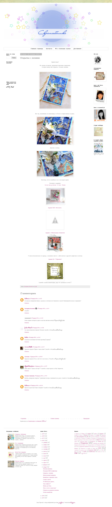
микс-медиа (86, 440)
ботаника (76, 435)
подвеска (93, 446)
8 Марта (83, 434)
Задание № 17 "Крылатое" (55, 259)
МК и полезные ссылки (62, 48)
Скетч (94, 448)
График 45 (92, 435)
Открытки (98, 445)
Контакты (49, 48)
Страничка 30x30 (92, 450)
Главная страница (37, 48)
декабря (45, 442)
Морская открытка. (19, 461)
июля (44, 454)
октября (45, 447)
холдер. (79, 452)
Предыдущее (86, 418)
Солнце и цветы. (47, 479)
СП (99, 448)
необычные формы (83, 441)
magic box (83, 453)
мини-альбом (92, 440)
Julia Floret (28, 328)
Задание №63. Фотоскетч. (55, 208)
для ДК (92, 437)
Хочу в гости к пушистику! (49, 488)
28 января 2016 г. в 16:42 (37, 318)
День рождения (80, 437)
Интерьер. (97, 437)
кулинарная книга (100, 438)
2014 (43, 498)
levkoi (26, 337)
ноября (45, 445)
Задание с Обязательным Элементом (55, 233)
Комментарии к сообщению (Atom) (37, 421)
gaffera (61, 502)
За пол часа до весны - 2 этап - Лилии (55, 185)
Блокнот (101, 434)
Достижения (77, 48)
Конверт (83, 438)
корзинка (94, 438)
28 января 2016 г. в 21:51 (34, 337)
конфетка (88, 438)
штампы (99, 452)
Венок (81, 435)
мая (44, 458)
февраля (45, 465)
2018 (43, 436)
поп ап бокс (98, 446)
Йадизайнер (103, 437)
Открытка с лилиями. (48, 473)
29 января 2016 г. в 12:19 (38, 347)
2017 (43, 438)
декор (98, 435)
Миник (98, 440)
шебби (84, 451)
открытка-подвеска (91, 445)
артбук (95, 434)
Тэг (102, 450)
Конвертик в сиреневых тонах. (50, 477)
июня (44, 456)
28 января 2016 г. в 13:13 (36, 298)
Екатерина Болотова (30, 308)
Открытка (84, 443)
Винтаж (86, 435)
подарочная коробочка (84, 446)
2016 (43, 440)
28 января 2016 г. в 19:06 (38, 328)
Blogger (72, 502)
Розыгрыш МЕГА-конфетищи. (50, 471)
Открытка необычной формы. (80, 445)
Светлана (27, 357)
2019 (43, 434)
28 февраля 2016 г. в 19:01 (41, 376)
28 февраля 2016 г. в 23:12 (36, 385)
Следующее (23, 418)
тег (99, 450)
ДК (87, 437)
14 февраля (76, 434)
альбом (89, 434)
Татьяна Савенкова (29, 376)
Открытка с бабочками (20, 434)
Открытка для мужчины (98, 443)
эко (103, 452)
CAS (75, 453)
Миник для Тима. (47, 486)
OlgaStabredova (29, 366)
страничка (76, 450)
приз (103, 446)
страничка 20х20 (83, 450)
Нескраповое (92, 441)
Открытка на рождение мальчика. (51, 490)
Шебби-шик (92, 451)
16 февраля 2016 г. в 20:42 (36, 357)
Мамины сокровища (78, 440)
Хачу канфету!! (47, 484)
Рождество (83, 448)
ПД (77, 446)
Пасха (104, 445)
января (45, 467)
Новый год (100, 441)
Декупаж (104, 435)
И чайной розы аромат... (49, 482)
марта (44, 462)
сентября (45, 449)
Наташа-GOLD (28, 347)
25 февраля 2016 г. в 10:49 (41, 366)
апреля (45, 460)
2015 (43, 496)
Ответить (27, 303)
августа (45, 451)
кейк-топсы (78, 438)
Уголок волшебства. (47, 492)
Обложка (76, 443)
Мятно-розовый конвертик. (49, 475)
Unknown (27, 298)
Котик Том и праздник (20, 452)
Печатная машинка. (47, 469)
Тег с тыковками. (19, 443)
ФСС (75, 452)
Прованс (76, 448)
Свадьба (88, 448)
